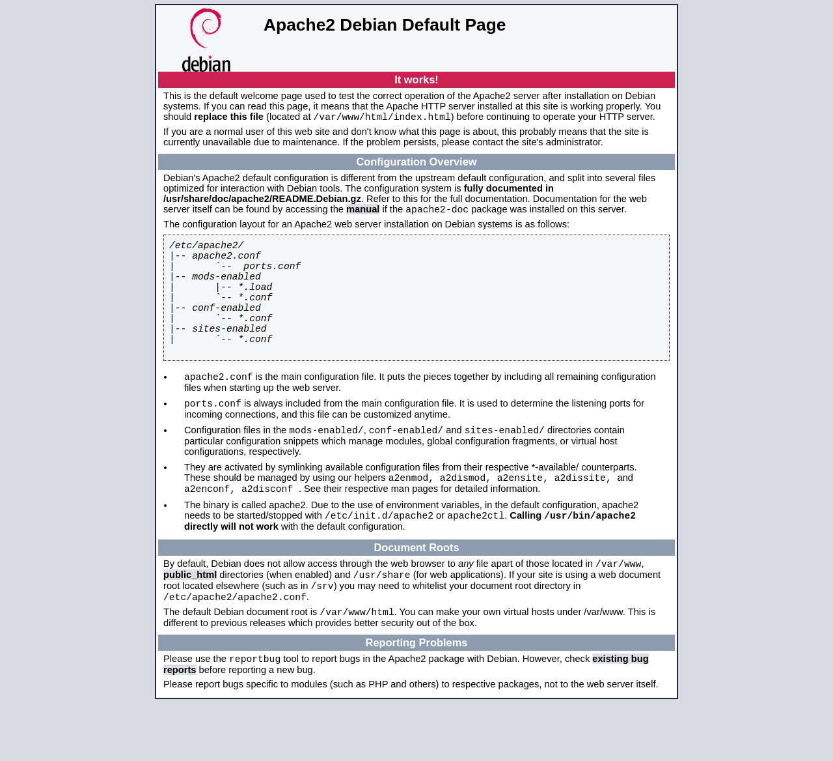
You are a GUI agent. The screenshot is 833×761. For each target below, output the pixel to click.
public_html (190, 623)
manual (362, 213)
